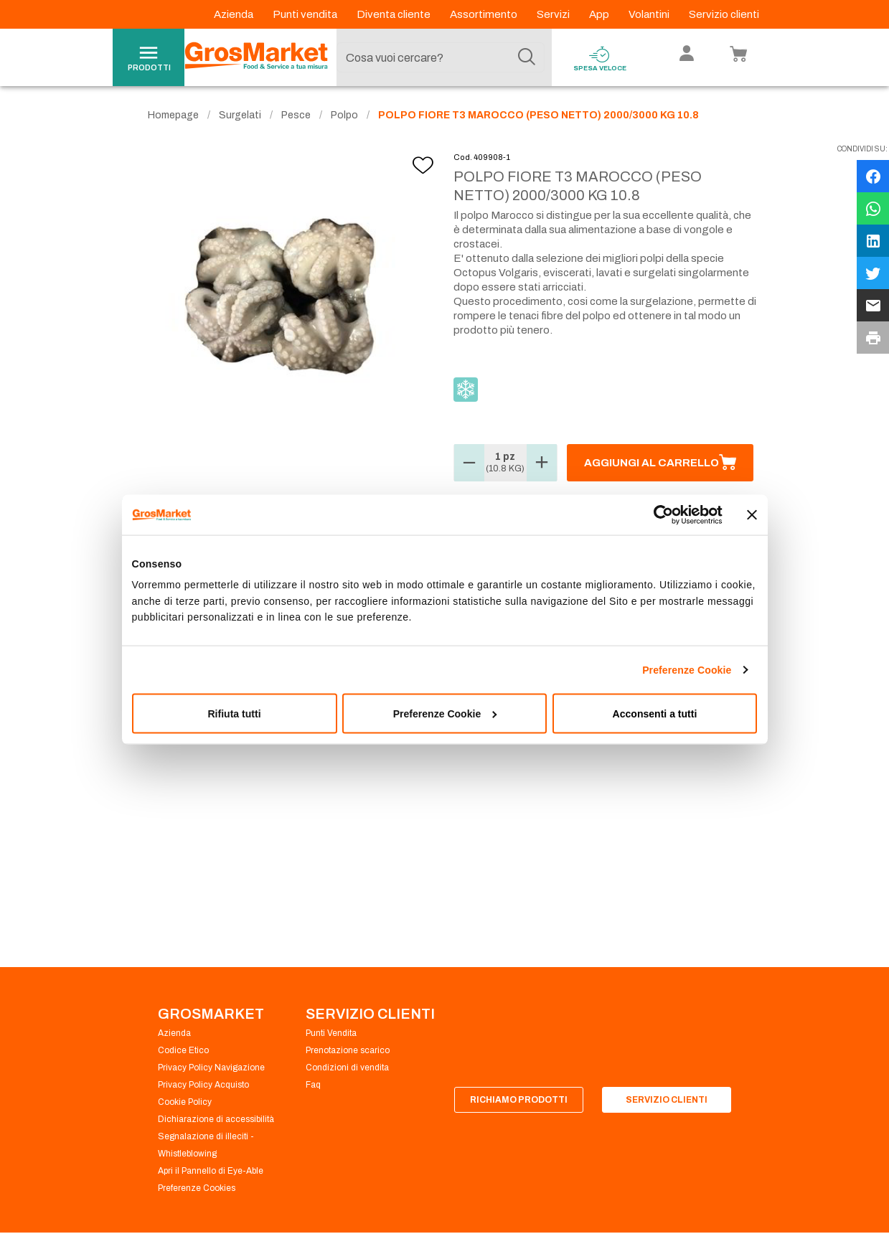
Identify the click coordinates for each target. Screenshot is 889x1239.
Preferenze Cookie (686, 670)
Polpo (344, 115)
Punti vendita (306, 14)
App (600, 14)
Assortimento (484, 14)
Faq (313, 1085)
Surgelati (240, 115)
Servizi (554, 14)
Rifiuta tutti (233, 714)
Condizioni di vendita (347, 1068)
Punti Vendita (331, 1033)
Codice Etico (183, 1050)
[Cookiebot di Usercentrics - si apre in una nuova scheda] (660, 514)
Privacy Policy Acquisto (203, 1085)
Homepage (173, 115)
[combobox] (440, 57)
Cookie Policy (185, 1102)
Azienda (234, 14)
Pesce (296, 115)
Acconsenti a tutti (655, 714)
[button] (469, 462)
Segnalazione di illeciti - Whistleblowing (206, 1145)
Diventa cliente (395, 14)
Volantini (650, 14)
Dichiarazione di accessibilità (216, 1119)
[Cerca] (526, 57)
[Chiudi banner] (752, 514)
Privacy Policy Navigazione (211, 1068)
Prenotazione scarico (348, 1050)
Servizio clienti (724, 14)
